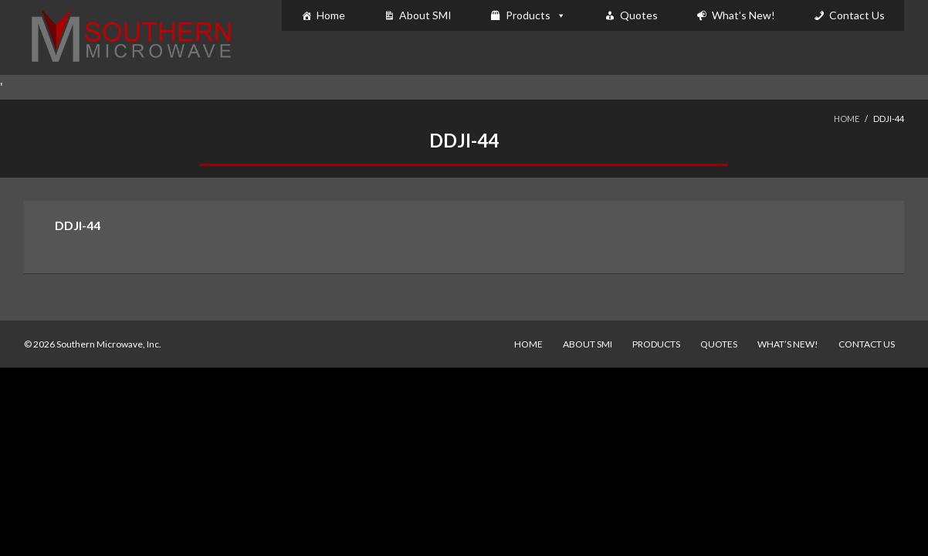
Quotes (639, 15)
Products (528, 15)
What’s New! (787, 344)
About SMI (425, 15)
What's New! (743, 15)
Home (331, 15)
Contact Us (857, 15)
